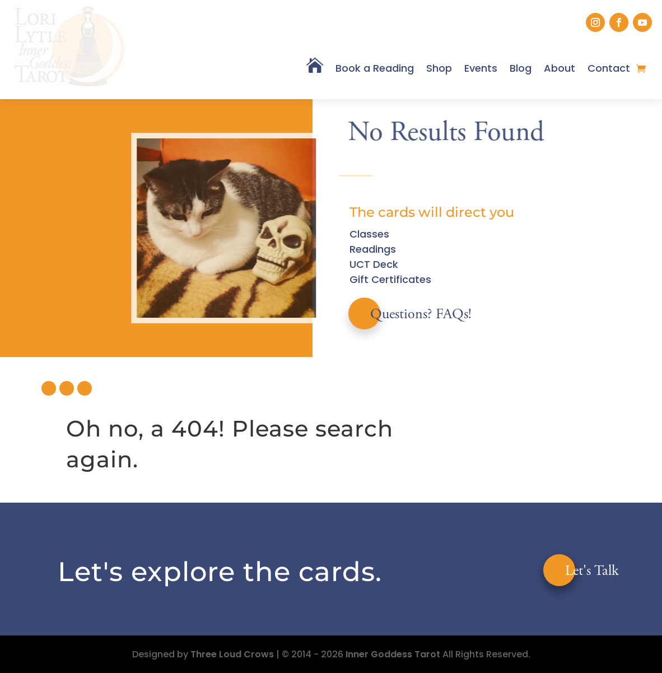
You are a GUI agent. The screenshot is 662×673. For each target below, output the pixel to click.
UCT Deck (373, 264)
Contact (609, 68)
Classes (369, 234)
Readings (372, 249)
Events (480, 68)
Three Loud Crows (232, 654)
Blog (521, 68)
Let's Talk (592, 571)
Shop (439, 68)
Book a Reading (374, 68)
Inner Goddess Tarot (393, 654)
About (559, 68)
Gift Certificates (390, 279)
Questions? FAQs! (421, 315)
